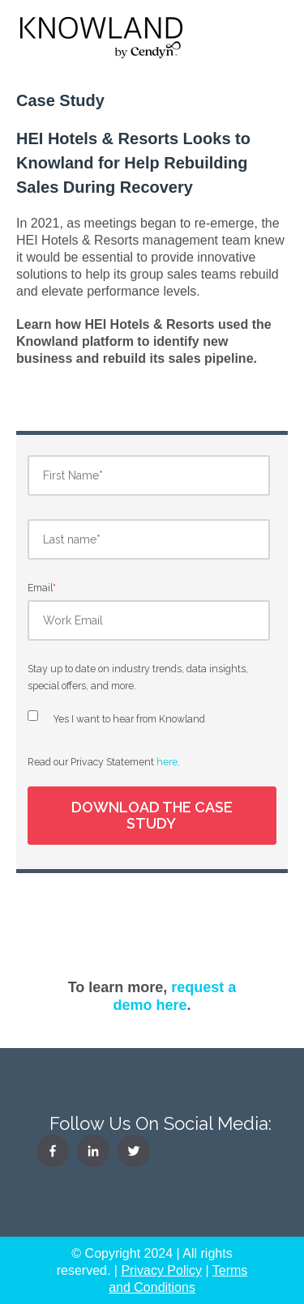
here (167, 762)
